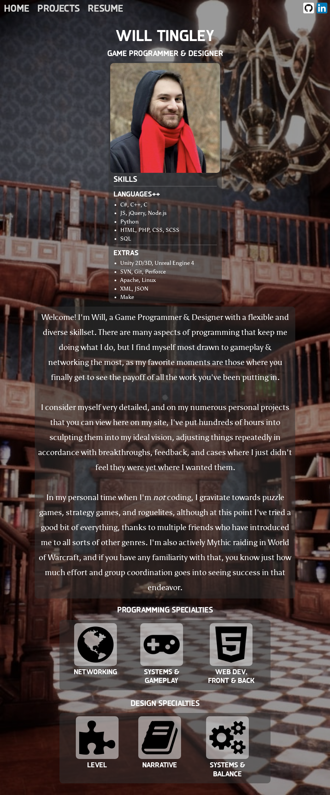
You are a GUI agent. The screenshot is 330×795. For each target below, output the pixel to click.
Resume (105, 8)
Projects (58, 8)
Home (16, 8)
